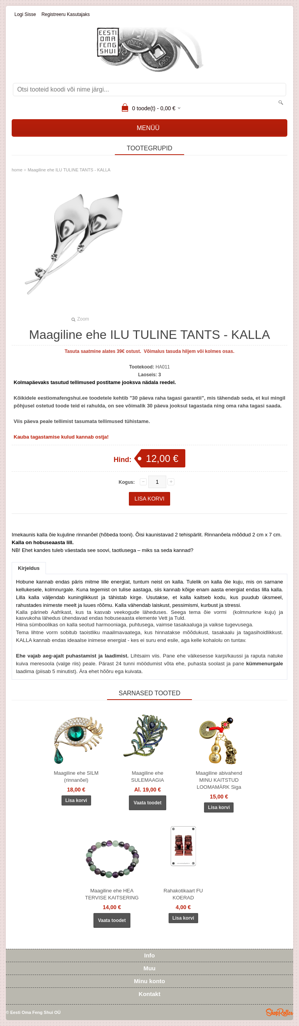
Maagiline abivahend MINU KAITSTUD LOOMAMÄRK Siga (219, 780)
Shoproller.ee (279, 1012)
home (17, 169)
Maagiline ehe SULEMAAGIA (147, 776)
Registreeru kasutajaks (65, 14)
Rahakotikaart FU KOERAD (183, 894)
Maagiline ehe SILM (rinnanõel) (76, 776)
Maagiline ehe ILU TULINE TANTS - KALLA (69, 169)
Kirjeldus (29, 568)
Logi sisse (25, 14)
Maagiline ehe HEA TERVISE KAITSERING (112, 894)
